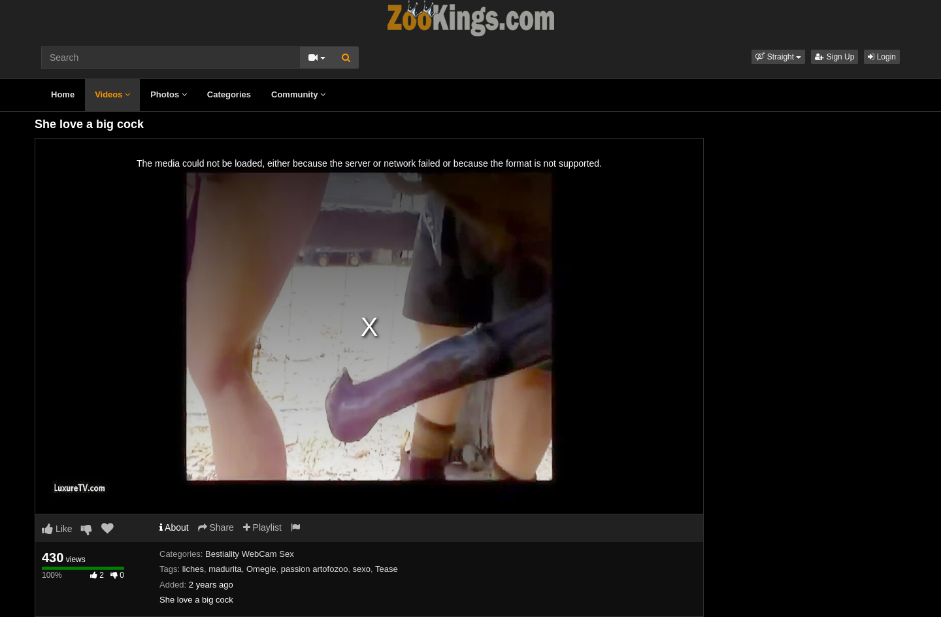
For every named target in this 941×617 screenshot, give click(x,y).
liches (193, 569)
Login (882, 56)
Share (216, 527)
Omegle (261, 569)
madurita (225, 569)
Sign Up (834, 56)
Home (62, 94)
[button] (778, 57)
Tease (386, 569)
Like (57, 529)
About (174, 527)
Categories (229, 94)
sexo (362, 569)
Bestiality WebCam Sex (249, 554)
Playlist (262, 527)
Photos (168, 94)
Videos (112, 94)
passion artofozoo (314, 569)
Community (298, 94)
